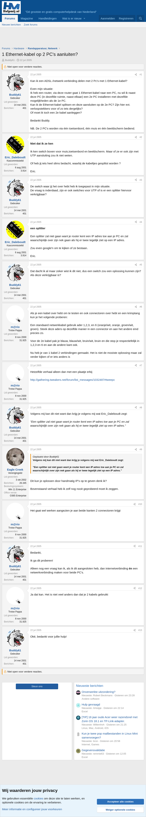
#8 (141, 407)
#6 (141, 306)
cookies (38, 798)
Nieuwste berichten (89, 686)
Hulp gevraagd (91, 704)
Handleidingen (48, 18)
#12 (140, 588)
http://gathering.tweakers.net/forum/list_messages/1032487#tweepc (72, 379)
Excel (85, 711)
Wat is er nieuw (71, 18)
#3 (141, 180)
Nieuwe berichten (11, 24)
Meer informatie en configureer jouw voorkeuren (32, 809)
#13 (140, 630)
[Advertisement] (70, 38)
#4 (141, 222)
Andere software (91, 698)
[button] (84, 18)
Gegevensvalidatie (93, 750)
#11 (140, 546)
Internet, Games (90, 744)
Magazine (27, 18)
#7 (141, 365)
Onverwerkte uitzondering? (98, 691)
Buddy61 (10, 60)
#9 (141, 449)
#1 (141, 74)
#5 (141, 264)
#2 (141, 137)
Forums (10, 18)
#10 (140, 504)
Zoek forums (30, 24)
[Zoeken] (140, 18)
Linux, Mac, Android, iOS (95, 728)
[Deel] (135, 74)
